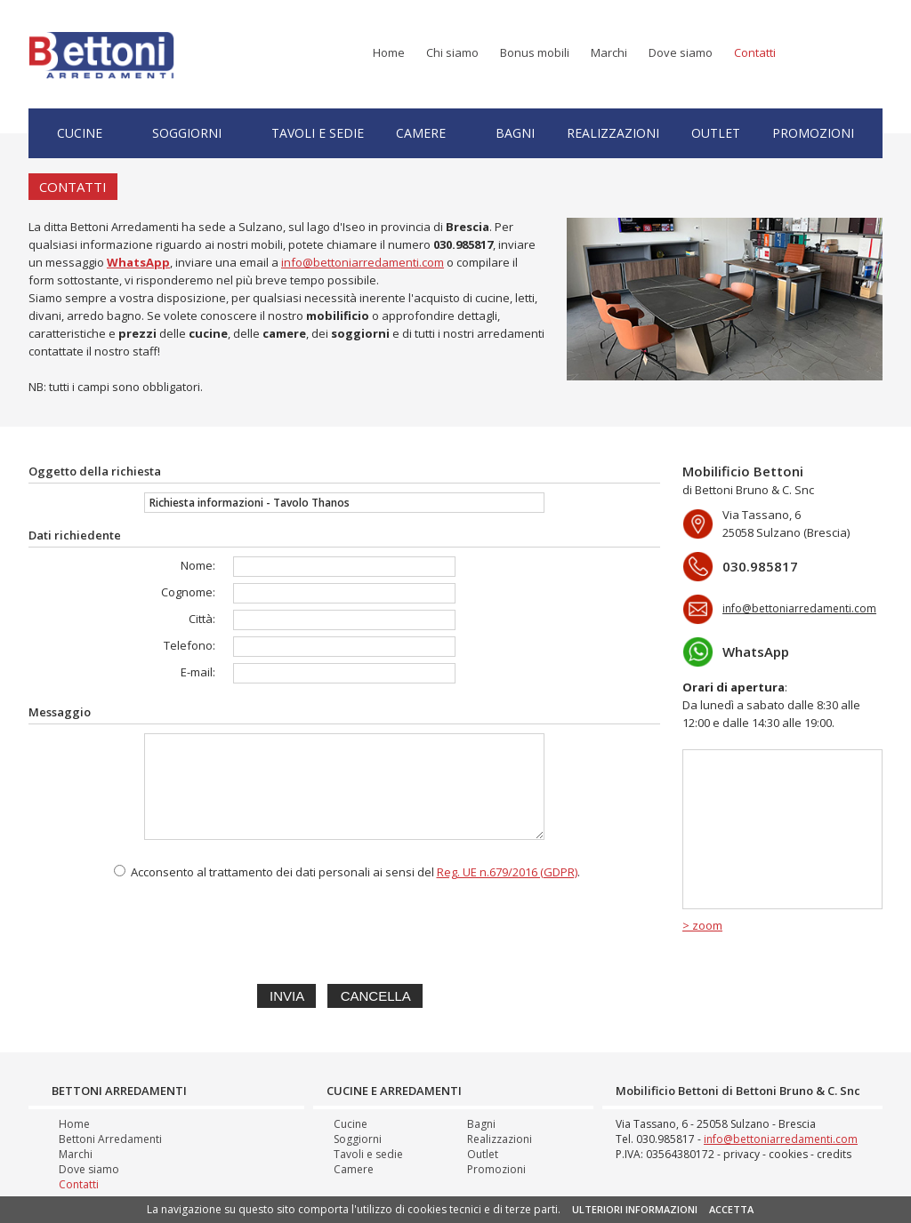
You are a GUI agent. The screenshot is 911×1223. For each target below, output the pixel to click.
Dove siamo (681, 52)
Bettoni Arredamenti (110, 1139)
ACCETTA (731, 1209)
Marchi (609, 52)
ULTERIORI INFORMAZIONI (634, 1209)
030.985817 (463, 244)
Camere (421, 132)
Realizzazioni (613, 132)
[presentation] (344, 928)
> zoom (702, 925)
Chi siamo (452, 52)
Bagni (515, 132)
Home (389, 52)
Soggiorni (187, 132)
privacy (741, 1154)
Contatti (755, 52)
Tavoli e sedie (317, 132)
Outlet (715, 132)
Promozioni (813, 132)
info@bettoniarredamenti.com (362, 262)
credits (834, 1154)
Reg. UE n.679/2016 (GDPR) (507, 872)
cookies (788, 1154)
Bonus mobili (534, 52)
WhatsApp (755, 651)
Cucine (79, 132)
